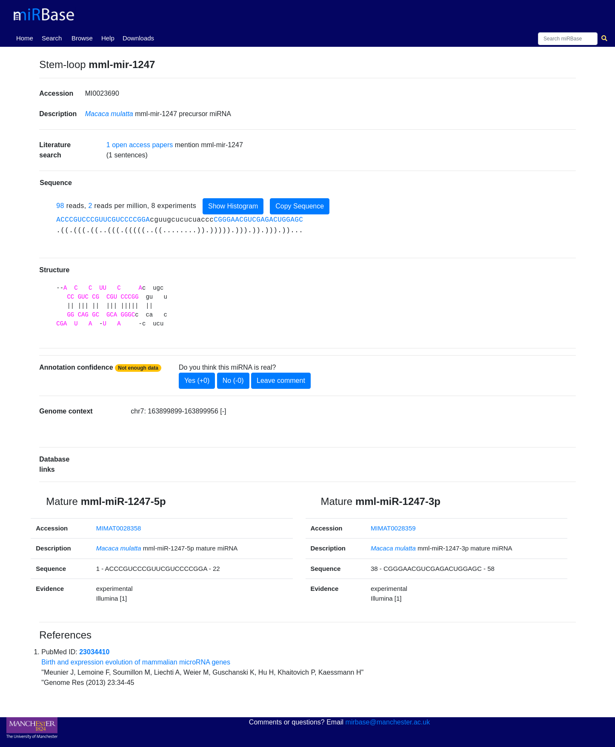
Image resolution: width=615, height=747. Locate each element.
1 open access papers (139, 144)
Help (107, 38)
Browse (82, 38)
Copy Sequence (299, 206)
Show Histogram (233, 206)
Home (26, 37)
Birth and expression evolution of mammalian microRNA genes (135, 662)
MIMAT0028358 (118, 528)
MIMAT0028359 (393, 528)
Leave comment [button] (281, 380)
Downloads (138, 38)
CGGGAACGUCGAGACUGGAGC (258, 220)
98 (60, 205)
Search (52, 38)
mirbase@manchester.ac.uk (388, 722)
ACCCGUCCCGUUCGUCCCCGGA (103, 220)
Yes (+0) (196, 380)
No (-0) (233, 380)
